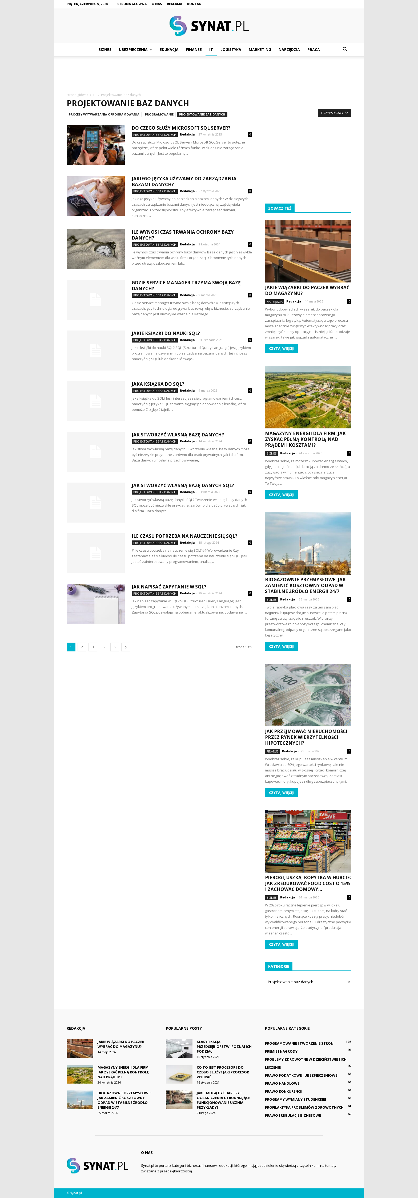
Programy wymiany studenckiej (295, 1099)
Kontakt (195, 4)
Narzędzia (289, 49)
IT (211, 49)
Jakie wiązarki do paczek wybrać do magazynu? (307, 290)
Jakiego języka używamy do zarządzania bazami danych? (184, 182)
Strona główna (132, 4)
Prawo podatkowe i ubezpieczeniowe (301, 1075)
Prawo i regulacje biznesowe (293, 1115)
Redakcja (187, 134)
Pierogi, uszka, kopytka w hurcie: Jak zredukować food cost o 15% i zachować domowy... (308, 883)
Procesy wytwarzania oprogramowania (104, 114)
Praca (313, 49)
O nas (157, 4)
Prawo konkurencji (283, 1091)
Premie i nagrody (281, 1051)
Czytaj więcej (281, 348)
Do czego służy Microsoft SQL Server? (181, 128)
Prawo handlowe (282, 1083)
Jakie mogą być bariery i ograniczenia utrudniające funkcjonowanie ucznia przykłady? (223, 1100)
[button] (345, 49)
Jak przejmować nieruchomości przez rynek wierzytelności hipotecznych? (306, 737)
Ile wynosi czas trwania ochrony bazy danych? (183, 235)
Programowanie (159, 114)
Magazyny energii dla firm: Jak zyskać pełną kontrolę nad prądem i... (124, 1072)
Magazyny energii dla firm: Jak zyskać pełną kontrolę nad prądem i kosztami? (305, 439)
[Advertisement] (209, 75)
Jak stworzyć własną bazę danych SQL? (183, 485)
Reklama (174, 4)
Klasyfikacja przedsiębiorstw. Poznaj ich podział (224, 1046)
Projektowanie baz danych (202, 114)
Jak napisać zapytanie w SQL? (169, 587)
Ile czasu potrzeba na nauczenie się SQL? (184, 536)
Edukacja (169, 49)
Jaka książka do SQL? (158, 384)
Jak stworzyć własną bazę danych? (178, 435)
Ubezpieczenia (135, 49)
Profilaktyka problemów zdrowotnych (304, 1107)
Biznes (104, 49)
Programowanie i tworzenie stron (299, 1043)
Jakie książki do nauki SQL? (166, 333)
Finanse (194, 49)
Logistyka (230, 49)
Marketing (260, 49)
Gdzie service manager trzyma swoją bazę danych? (186, 286)
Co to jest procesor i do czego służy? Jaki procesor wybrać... (223, 1072)
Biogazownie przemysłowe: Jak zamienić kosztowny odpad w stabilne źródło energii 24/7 (305, 585)
